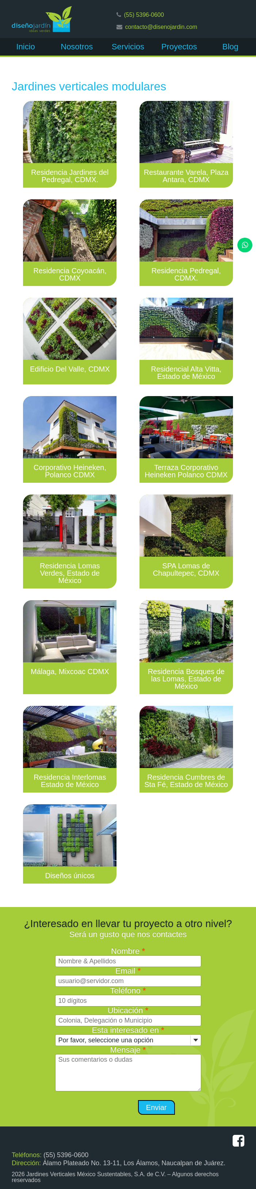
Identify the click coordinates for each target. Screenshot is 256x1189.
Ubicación (128, 1010)
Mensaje (128, 1049)
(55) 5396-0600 (144, 15)
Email (128, 970)
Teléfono (128, 990)
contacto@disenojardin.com (161, 27)
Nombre (128, 951)
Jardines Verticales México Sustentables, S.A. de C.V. (96, 1174)
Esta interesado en (128, 1030)
